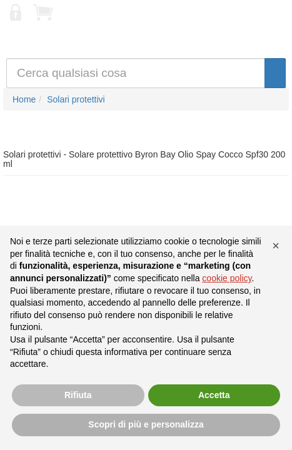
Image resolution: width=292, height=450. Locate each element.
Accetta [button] (214, 395)
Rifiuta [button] (78, 395)
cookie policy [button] (226, 278)
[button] (276, 246)
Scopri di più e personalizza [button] (145, 424)
